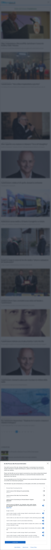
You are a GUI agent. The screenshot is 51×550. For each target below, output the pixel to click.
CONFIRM (15, 542)
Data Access (25, 547)
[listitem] (25, 488)
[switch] (43, 491)
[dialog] (25, 505)
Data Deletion (17, 547)
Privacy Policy (33, 547)
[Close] (48, 463)
